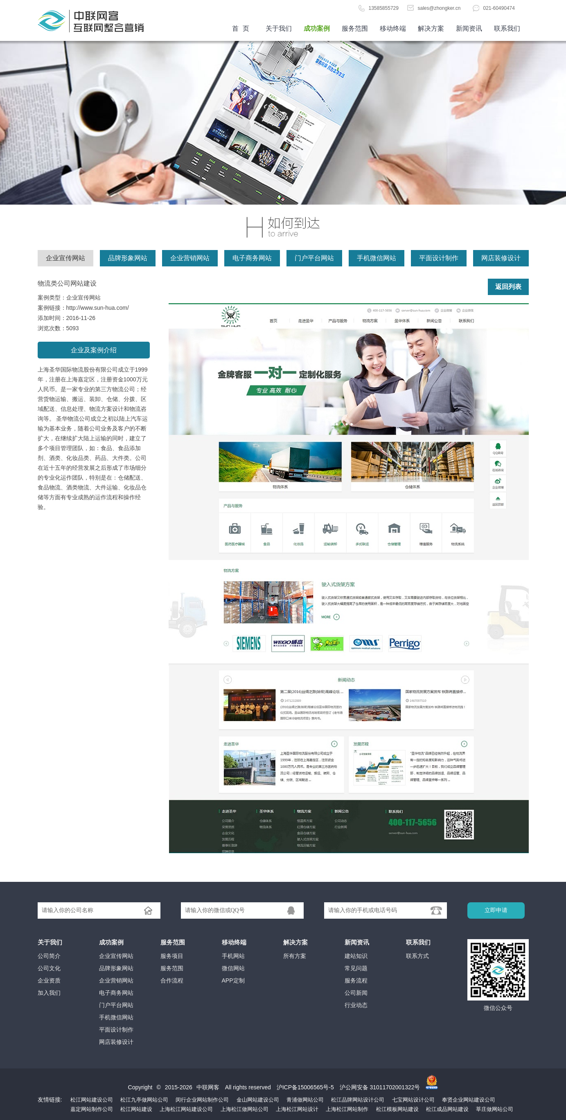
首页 (99, 20)
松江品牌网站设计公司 (357, 1100)
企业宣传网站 (65, 258)
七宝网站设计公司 (413, 1100)
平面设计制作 (438, 258)
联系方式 (417, 956)
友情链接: (50, 1099)
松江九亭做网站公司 (144, 1100)
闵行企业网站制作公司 (202, 1100)
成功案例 (317, 28)
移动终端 (393, 28)
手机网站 (233, 956)
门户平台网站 (314, 258)
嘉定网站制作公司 (91, 1109)
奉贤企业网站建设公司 (468, 1100)
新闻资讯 (469, 28)
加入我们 (49, 992)
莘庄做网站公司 (494, 1109)
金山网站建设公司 (258, 1100)
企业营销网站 (190, 258)
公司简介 (49, 956)
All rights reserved (249, 1087)
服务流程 (356, 980)
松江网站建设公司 (91, 1100)
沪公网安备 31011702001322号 (380, 1087)
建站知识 (356, 956)
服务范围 (355, 28)
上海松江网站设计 (297, 1109)
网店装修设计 (501, 258)
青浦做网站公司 (305, 1100)
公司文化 (49, 968)
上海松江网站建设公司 (186, 1109)
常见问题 (356, 968)
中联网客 (207, 1087)
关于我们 (279, 28)
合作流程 (171, 980)
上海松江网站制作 (347, 1109)
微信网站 (233, 968)
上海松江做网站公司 (244, 1109)
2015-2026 (178, 1087)
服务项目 (171, 956)
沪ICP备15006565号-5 (305, 1087)
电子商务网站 (252, 258)
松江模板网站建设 (397, 1109)
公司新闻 (356, 992)
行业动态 (356, 1005)
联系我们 (507, 28)
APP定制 (233, 980)
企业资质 (49, 980)
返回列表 (508, 286)
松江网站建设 (136, 1109)
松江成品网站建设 (447, 1109)
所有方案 (294, 956)
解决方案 (431, 28)
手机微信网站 (376, 258)
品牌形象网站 (127, 258)
